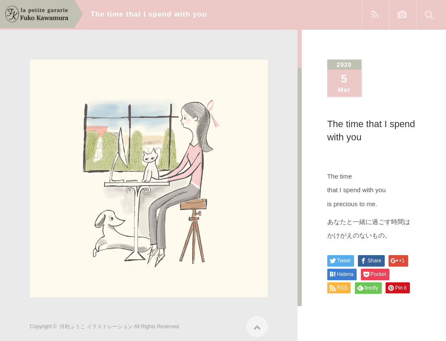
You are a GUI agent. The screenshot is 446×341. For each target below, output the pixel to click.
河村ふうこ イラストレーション (96, 324)
